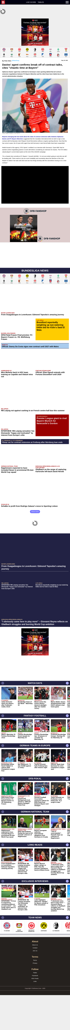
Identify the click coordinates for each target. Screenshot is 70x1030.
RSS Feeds (35, 1000)
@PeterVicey (15, 56)
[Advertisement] (35, 29)
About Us (35, 967)
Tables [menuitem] (41, 2)
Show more (35, 534)
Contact (35, 970)
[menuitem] (4, 2)
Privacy (35, 985)
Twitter (35, 995)
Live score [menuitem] (31, 2)
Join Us (35, 973)
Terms (35, 982)
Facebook (35, 998)
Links (35, 1003)
